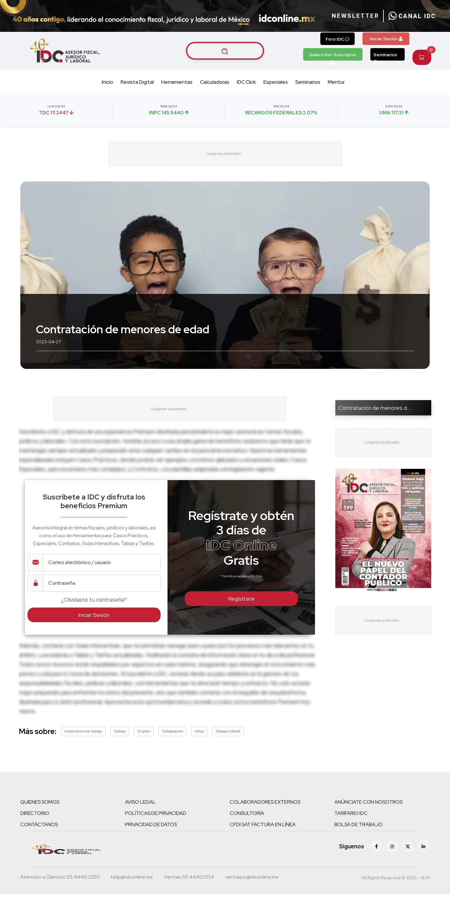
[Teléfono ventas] (189, 886)
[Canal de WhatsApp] (411, 16)
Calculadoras (214, 82)
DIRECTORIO (34, 822)
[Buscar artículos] (225, 50)
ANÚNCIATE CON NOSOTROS (368, 810)
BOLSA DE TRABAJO (358, 833)
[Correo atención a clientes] (132, 886)
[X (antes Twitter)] (408, 855)
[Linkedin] (423, 855)
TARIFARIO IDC (351, 822)
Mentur (336, 82)
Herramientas (176, 82)
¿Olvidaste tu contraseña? (94, 608)
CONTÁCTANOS (39, 833)
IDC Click (246, 82)
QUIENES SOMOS (39, 810)
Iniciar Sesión (386, 39)
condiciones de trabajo (83, 739)
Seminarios (385, 56)
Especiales (275, 82)
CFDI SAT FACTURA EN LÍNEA (263, 833)
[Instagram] (392, 855)
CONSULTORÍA (247, 822)
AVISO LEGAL (140, 810)
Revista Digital (137, 82)
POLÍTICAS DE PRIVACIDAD (155, 822)
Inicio (107, 82)
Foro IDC (337, 39)
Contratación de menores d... (374, 411)
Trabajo (120, 739)
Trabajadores (172, 739)
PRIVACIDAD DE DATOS (151, 833)
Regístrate (241, 607)
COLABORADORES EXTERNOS (265, 810)
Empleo (143, 739)
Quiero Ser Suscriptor (333, 56)
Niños (199, 739)
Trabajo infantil (228, 739)
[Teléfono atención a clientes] (60, 886)
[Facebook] (376, 855)
